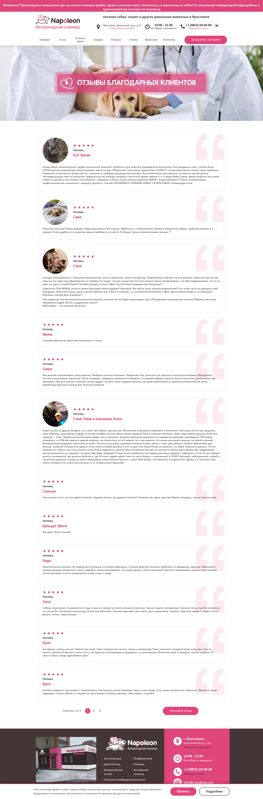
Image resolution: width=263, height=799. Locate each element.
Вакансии (151, 39)
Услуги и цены (80, 40)
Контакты (169, 39)
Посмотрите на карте (121, 28)
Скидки (98, 39)
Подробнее (214, 791)
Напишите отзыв (181, 710)
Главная (45, 39)
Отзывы (116, 39)
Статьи (133, 39)
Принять (183, 791)
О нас (62, 39)
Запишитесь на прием (205, 39)
